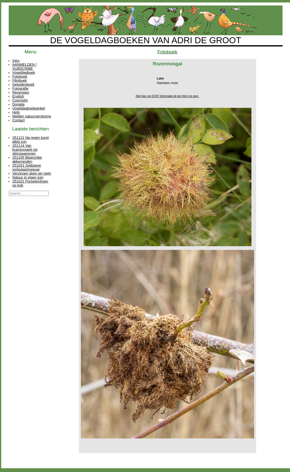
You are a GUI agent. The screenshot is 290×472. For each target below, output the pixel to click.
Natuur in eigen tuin (27, 177)
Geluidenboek (23, 84)
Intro (15, 61)
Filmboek (19, 80)
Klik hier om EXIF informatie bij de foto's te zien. (167, 96)
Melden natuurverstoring (31, 116)
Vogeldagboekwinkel (28, 108)
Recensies (20, 92)
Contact (18, 120)
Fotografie (20, 88)
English (18, 96)
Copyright (20, 100)
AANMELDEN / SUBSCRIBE (24, 67)
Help (16, 112)
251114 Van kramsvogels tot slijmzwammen (24, 150)
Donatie (18, 104)
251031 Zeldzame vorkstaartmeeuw (26, 167)
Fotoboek (19, 77)
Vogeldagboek (23, 73)
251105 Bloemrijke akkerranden (27, 159)
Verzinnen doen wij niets (31, 173)
